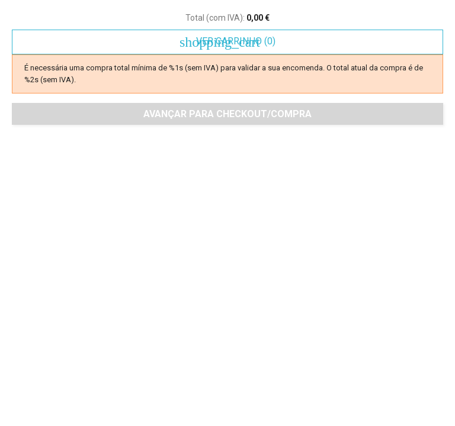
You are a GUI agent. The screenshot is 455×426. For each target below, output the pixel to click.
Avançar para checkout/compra (227, 114)
